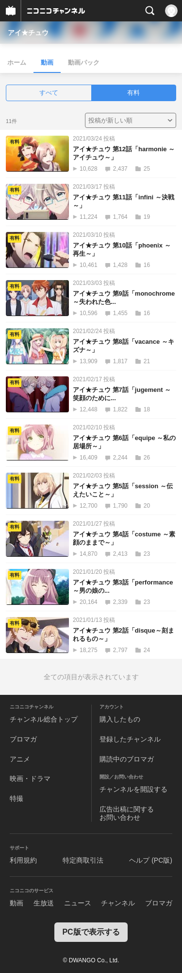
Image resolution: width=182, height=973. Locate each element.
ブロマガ (23, 739)
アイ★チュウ (28, 32)
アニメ (20, 759)
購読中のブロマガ (126, 759)
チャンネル (118, 903)
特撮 (16, 798)
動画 (47, 62)
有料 (133, 92)
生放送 (43, 903)
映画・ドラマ (30, 778)
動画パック (83, 62)
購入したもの (119, 719)
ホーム (16, 62)
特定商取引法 (83, 860)
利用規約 (23, 860)
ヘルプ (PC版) (150, 860)
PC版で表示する (90, 932)
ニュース (77, 903)
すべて (48, 92)
